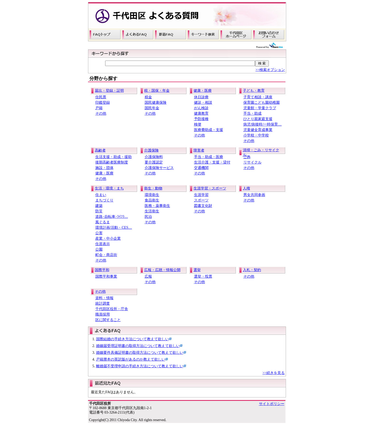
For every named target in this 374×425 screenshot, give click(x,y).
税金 (148, 97)
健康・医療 (202, 91)
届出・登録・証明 (109, 91)
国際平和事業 (106, 276)
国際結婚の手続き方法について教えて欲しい (132, 339)
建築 (99, 206)
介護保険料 (154, 157)
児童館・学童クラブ (259, 108)
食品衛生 (152, 200)
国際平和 (102, 270)
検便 (197, 124)
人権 (246, 188)
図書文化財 (203, 206)
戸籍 (99, 108)
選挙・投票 (203, 276)
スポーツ (201, 200)
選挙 (197, 270)
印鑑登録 (102, 102)
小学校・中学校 (256, 135)
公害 (99, 233)
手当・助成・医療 (208, 157)
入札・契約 (252, 270)
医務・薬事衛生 (157, 206)
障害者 (198, 150)
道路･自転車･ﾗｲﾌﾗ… (111, 217)
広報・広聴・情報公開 (162, 270)
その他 (100, 113)
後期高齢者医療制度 (111, 162)
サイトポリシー (271, 404)
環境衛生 (152, 195)
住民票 (100, 97)
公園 (99, 249)
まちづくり (104, 200)
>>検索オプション (270, 70)
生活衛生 (152, 211)
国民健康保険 (155, 102)
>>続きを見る (274, 373)
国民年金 (152, 108)
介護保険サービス (159, 168)
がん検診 (201, 108)
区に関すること (108, 320)
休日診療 (201, 97)
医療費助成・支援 (208, 130)
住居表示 (102, 244)
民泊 (148, 217)
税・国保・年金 (157, 91)
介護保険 (151, 150)
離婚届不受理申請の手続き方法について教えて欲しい (139, 366)
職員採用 (102, 314)
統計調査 (102, 303)
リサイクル (252, 162)
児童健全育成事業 (257, 130)
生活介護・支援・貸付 (212, 162)
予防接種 (201, 119)
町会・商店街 (106, 255)
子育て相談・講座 (257, 97)
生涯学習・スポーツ (209, 188)
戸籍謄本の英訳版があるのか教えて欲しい (130, 359)
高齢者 (100, 150)
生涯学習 (201, 195)
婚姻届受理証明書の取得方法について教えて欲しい (138, 346)
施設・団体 (104, 168)
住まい (100, 195)
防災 (99, 211)
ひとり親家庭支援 (257, 119)
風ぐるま (102, 222)
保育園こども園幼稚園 (261, 102)
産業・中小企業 (108, 238)
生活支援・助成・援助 (113, 157)
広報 (148, 276)
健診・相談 (203, 102)
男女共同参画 (254, 195)
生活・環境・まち (109, 188)
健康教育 (201, 113)
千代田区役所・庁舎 (111, 309)
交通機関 (201, 168)
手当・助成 (252, 113)
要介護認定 (154, 162)
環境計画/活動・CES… (113, 228)
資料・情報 (104, 298)
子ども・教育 (254, 91)
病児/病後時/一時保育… (262, 124)
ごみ (247, 157)
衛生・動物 (153, 188)
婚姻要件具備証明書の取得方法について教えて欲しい (139, 353)
